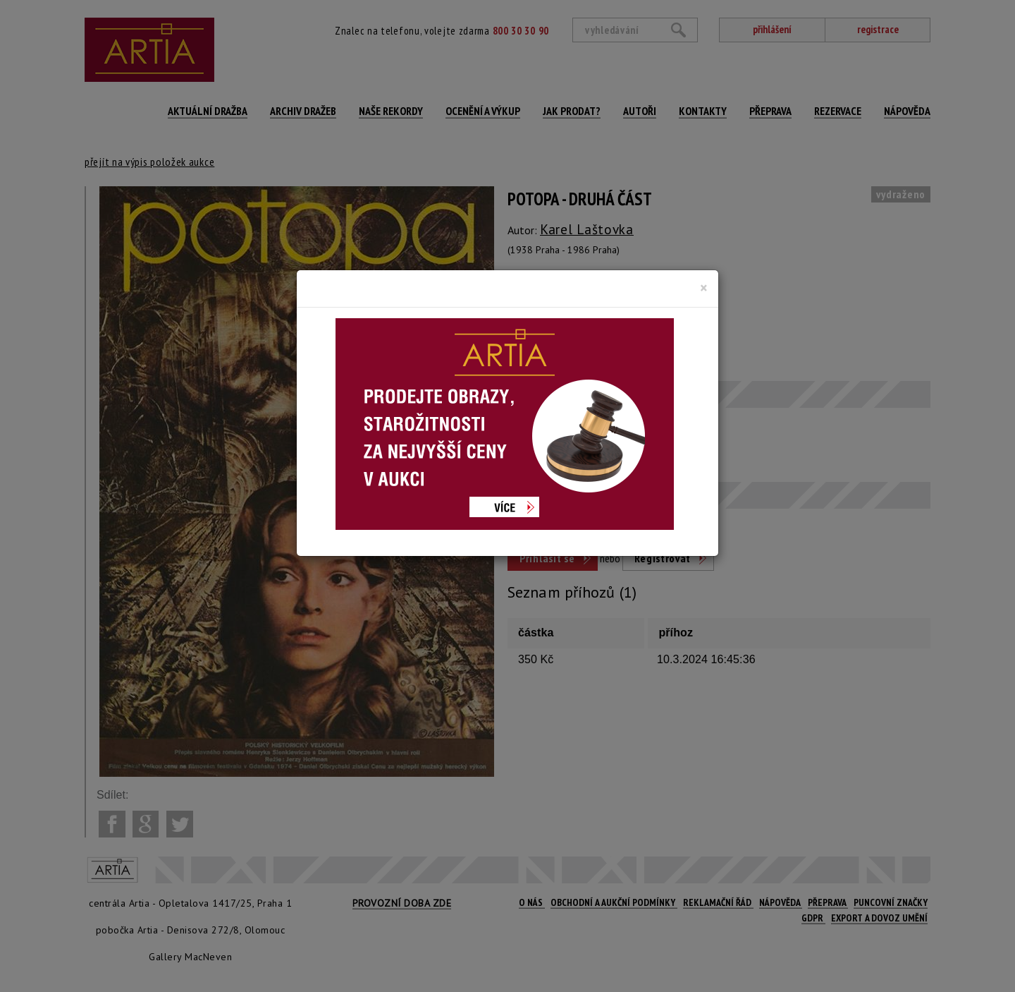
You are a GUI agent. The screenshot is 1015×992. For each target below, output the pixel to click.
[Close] (704, 287)
